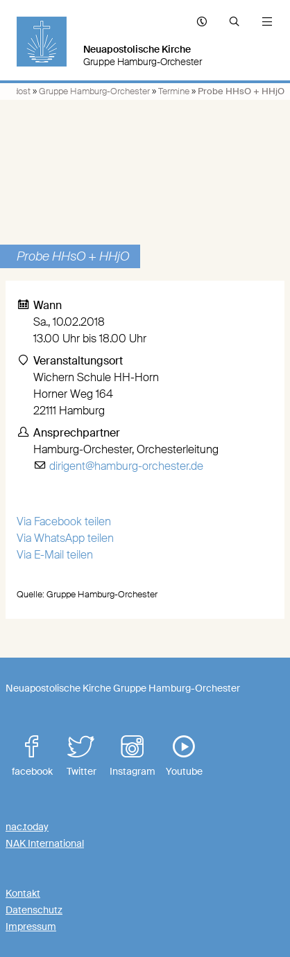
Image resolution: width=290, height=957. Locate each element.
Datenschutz (34, 910)
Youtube (184, 756)
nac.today (27, 826)
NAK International (45, 843)
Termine (173, 91)
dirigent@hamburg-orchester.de (126, 466)
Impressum (31, 926)
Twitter (81, 756)
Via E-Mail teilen (55, 554)
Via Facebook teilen (64, 521)
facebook (32, 756)
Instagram (132, 756)
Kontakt (23, 893)
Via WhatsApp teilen (65, 538)
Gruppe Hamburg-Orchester (94, 91)
